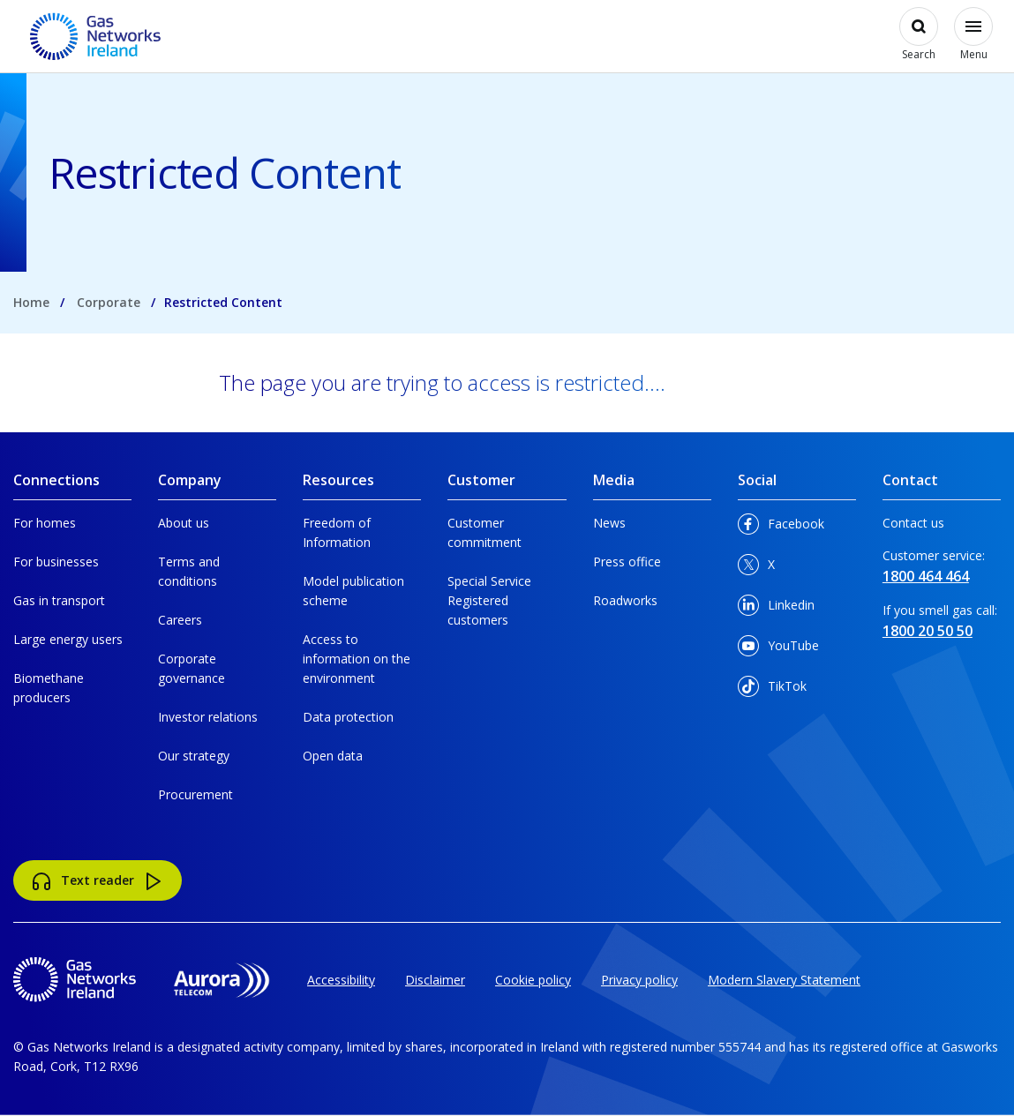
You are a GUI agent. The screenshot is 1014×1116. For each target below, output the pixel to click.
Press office (627, 561)
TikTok (772, 689)
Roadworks (625, 600)
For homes (44, 522)
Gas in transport (59, 600)
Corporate (108, 302)
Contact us (913, 522)
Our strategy (193, 755)
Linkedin (776, 608)
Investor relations (208, 716)
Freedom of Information (337, 532)
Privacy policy (639, 979)
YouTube (778, 649)
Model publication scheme (353, 591)
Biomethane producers (48, 688)
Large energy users (68, 639)
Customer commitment (484, 532)
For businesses (56, 561)
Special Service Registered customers (489, 600)
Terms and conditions (189, 571)
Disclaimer (435, 979)
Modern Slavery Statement (784, 979)
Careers (180, 619)
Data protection (348, 716)
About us (183, 522)
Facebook (781, 527)
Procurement (195, 794)
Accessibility (341, 979)
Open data (333, 755)
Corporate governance (191, 668)
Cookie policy (533, 979)
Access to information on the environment (356, 658)
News (609, 522)
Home (31, 302)
